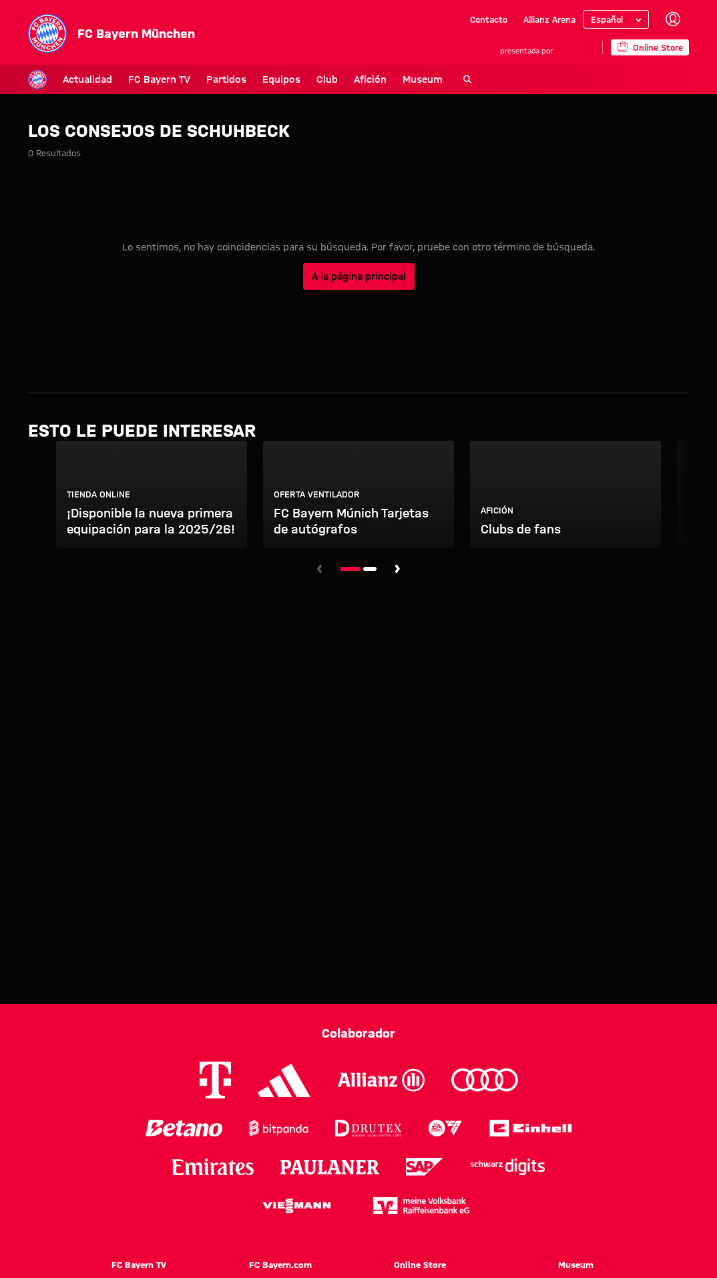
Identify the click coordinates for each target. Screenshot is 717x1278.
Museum (388, 79)
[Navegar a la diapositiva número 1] (350, 569)
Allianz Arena (549, 19)
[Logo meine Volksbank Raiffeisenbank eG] (421, 1205)
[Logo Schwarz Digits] (507, 1166)
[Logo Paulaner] (329, 1167)
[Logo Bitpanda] (278, 1128)
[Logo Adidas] (284, 1080)
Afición (335, 79)
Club (292, 79)
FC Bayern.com (280, 1264)
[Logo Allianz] (381, 1080)
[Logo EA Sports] (445, 1128)
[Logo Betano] (184, 1128)
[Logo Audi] (484, 1080)
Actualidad (52, 79)
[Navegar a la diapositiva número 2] (370, 569)
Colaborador (358, 1033)
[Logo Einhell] (530, 1128)
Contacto (488, 19)
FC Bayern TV (124, 79)
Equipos (247, 79)
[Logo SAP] (424, 1167)
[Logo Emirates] (213, 1166)
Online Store (420, 1264)
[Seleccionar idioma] (616, 19)
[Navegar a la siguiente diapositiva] (397, 569)
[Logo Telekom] (215, 1080)
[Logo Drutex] (368, 1128)
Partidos (192, 79)
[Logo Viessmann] (296, 1206)
